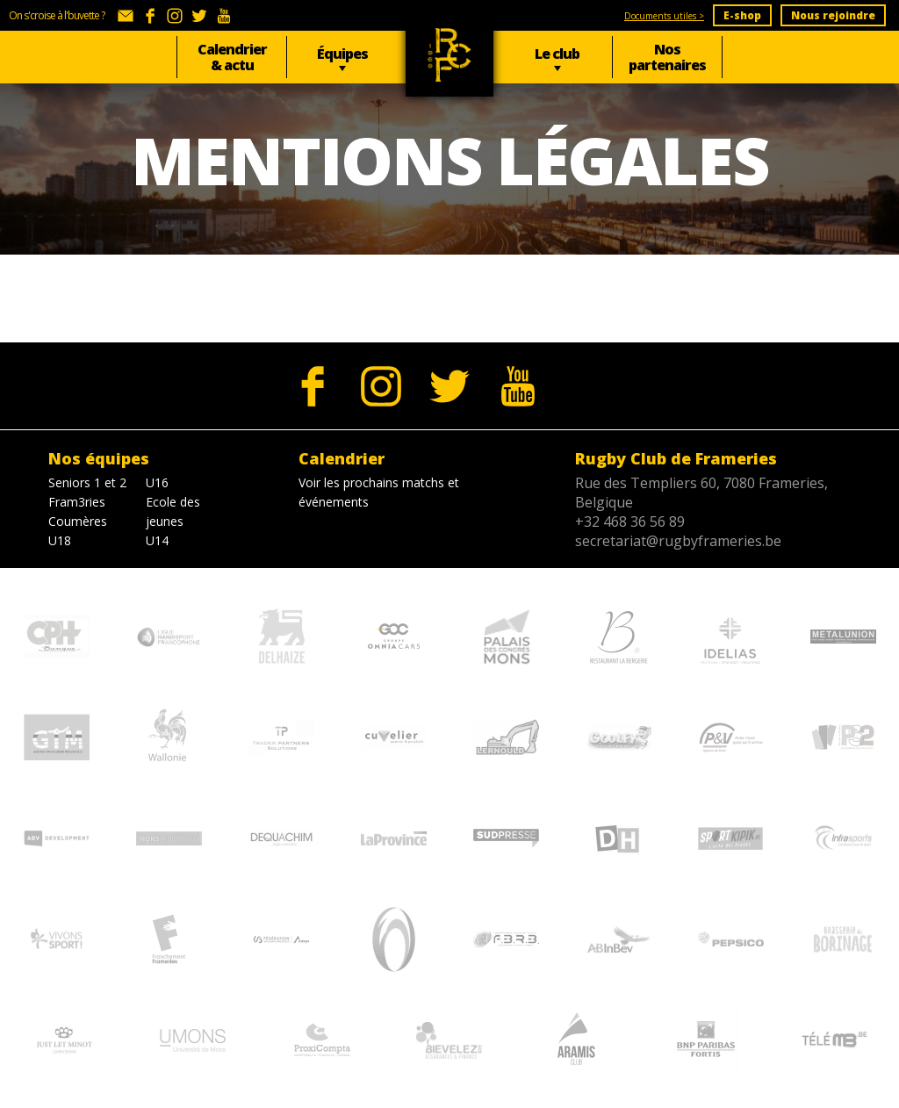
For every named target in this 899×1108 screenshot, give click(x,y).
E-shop (742, 15)
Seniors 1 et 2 (87, 482)
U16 (157, 482)
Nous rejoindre (833, 15)
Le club (557, 53)
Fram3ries (76, 501)
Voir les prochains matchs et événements (378, 492)
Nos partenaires (667, 57)
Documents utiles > (664, 16)
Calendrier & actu (232, 57)
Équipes (342, 53)
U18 (59, 540)
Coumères (77, 521)
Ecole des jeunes (173, 511)
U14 (157, 540)
